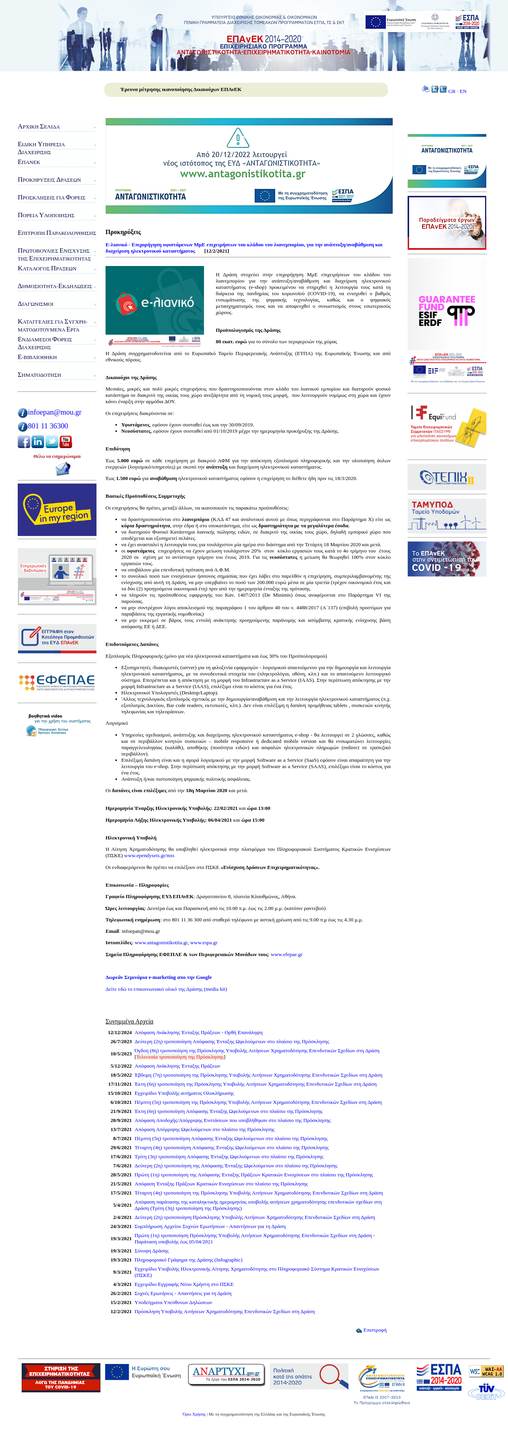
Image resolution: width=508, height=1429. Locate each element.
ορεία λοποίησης (46, 215)
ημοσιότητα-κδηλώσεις (55, 286)
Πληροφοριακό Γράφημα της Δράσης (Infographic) (189, 1260)
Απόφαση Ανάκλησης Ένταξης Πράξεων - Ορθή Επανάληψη (199, 1032)
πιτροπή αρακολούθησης (57, 232)
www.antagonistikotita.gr (161, 942)
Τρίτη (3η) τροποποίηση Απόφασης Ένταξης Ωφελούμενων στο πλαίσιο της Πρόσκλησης (229, 1156)
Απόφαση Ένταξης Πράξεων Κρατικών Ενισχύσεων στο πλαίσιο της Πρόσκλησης (221, 1184)
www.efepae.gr (287, 954)
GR (452, 91)
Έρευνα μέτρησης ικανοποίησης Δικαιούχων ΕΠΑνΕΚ (181, 89)
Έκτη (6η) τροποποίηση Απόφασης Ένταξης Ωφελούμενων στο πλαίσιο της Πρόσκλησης (229, 1111)
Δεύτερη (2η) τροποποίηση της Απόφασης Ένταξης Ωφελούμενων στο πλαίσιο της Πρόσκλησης (236, 1166)
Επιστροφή (371, 1330)
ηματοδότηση (39, 374)
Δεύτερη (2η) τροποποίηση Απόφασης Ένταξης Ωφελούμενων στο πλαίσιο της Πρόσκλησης (232, 1041)
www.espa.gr (203, 942)
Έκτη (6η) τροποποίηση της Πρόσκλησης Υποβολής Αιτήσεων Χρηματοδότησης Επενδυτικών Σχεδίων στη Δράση (256, 1084)
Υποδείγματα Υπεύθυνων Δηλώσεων (173, 1302)
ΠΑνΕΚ (29, 162)
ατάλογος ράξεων (47, 268)
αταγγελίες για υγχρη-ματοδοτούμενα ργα (52, 325)
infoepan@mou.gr (55, 412)
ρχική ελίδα (39, 126)
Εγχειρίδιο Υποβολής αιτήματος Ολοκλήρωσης (184, 1093)
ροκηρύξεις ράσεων (49, 179)
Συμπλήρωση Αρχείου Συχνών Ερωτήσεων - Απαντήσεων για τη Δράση (210, 1226)
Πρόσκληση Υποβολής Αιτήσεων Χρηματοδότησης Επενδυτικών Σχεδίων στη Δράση (225, 1311)
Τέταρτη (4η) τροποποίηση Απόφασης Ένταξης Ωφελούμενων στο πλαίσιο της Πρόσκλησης (232, 1147)
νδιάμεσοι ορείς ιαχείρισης (45, 343)
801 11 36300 (48, 426)
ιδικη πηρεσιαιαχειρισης (41, 148)
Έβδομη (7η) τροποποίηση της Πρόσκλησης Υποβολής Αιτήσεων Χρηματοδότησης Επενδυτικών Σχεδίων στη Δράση (258, 1075)
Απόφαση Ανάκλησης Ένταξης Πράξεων (178, 1066)
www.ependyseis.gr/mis (149, 855)
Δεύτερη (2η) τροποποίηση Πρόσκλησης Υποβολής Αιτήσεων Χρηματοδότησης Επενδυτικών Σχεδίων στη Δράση (255, 1217)
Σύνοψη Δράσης (152, 1251)
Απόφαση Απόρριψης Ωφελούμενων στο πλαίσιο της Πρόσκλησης (205, 1129)
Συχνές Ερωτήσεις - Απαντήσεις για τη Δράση (183, 1293)
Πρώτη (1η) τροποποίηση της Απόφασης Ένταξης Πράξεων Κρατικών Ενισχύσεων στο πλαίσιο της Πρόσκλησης (254, 1175)
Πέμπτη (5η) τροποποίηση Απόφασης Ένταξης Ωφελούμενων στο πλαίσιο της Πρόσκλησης (231, 1138)
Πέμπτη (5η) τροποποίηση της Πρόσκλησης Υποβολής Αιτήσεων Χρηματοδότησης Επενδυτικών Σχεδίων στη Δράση (258, 1102)
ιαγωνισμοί (36, 303)
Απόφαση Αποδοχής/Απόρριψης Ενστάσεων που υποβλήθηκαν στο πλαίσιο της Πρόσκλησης (233, 1120)
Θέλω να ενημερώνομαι (57, 456)
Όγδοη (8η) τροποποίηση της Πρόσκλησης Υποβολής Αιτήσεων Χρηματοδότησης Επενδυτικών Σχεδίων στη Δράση (257, 1050)
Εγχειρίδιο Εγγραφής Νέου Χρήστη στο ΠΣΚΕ (184, 1284)
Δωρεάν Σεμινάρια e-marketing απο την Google (159, 977)
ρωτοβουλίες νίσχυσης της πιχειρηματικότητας (54, 254)
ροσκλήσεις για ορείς (51, 197)
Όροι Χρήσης (194, 1414)
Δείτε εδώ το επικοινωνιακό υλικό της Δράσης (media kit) (166, 989)
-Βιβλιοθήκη (37, 357)
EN (463, 91)
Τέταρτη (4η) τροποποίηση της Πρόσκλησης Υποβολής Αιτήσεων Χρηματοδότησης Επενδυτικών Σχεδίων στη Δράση (259, 1193)
